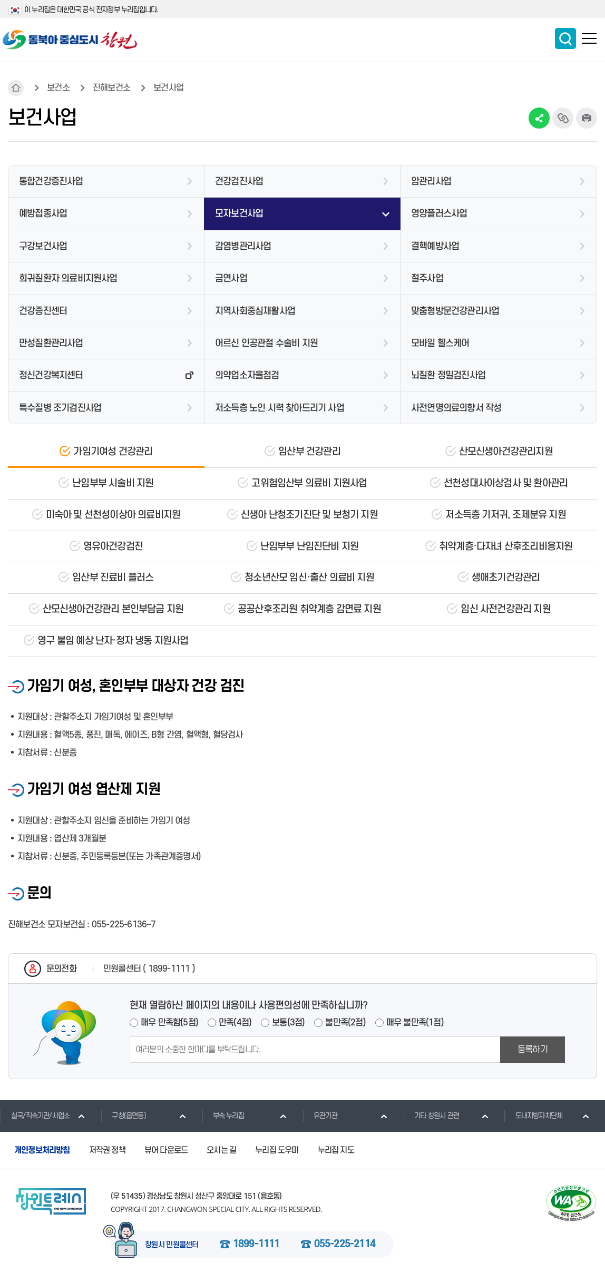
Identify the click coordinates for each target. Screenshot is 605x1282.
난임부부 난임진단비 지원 (309, 546)
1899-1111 (256, 1244)
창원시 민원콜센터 (172, 1245)
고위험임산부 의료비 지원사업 (309, 483)
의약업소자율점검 (247, 375)
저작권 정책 (107, 1150)
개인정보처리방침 (42, 1150)
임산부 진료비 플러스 (112, 577)
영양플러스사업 (439, 214)
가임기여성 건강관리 (112, 451)
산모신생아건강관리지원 (506, 451)
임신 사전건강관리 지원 (505, 609)
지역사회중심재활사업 (255, 311)
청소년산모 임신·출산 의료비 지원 (309, 577)
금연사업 (231, 278)
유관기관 (319, 1115)
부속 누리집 (223, 1115)
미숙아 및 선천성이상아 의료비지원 (113, 515)
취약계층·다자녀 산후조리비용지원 (505, 546)
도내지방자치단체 (533, 1115)
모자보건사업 (239, 214)
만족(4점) (235, 1022)
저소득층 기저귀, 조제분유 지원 (505, 515)
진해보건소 (111, 88)
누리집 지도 (336, 1150)
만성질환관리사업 (51, 343)
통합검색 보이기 (565, 38)
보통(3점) (288, 1022)
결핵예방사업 (435, 246)
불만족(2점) (345, 1022)
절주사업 (427, 278)
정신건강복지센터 (51, 375)
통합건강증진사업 (51, 182)
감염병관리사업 (243, 246)
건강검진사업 (239, 182)
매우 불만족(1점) (415, 1022)
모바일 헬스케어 (440, 343)
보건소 (58, 88)
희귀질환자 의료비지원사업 (68, 278)
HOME (16, 88)
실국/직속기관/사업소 (35, 1115)
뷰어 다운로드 (166, 1150)
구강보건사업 (43, 246)
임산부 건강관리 (309, 451)
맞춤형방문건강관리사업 (455, 311)
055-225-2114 (344, 1244)
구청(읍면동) (123, 1115)
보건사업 (168, 88)
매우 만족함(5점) (169, 1022)
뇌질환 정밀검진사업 (448, 375)
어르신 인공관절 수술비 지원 (266, 343)
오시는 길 (221, 1150)
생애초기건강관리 (506, 577)
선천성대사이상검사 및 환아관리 (506, 483)
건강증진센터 (43, 311)
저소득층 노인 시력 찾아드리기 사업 (279, 408)
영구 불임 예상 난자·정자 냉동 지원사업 (112, 641)
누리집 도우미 (276, 1150)
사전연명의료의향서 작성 (456, 408)
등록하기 (533, 1049)
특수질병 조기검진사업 (60, 408)
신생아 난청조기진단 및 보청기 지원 (309, 515)
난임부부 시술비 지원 (112, 483)
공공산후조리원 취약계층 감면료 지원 (309, 609)
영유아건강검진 (113, 546)
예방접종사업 (43, 214)
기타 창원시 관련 (431, 1115)
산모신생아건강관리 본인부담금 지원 (113, 609)
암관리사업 (431, 182)
